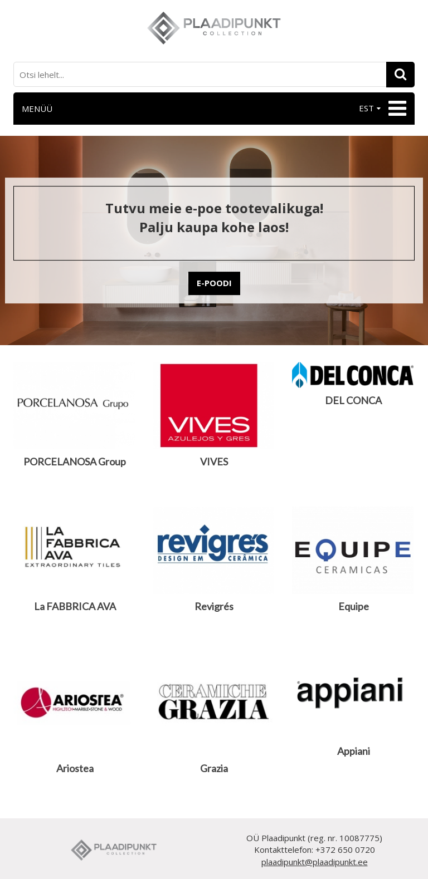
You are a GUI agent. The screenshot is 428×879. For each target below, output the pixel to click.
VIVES (214, 461)
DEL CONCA (353, 400)
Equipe (353, 606)
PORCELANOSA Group (74, 461)
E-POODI (214, 282)
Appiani (353, 751)
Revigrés (214, 606)
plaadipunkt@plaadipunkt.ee (314, 861)
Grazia (214, 768)
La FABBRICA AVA (75, 606)
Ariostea (75, 768)
